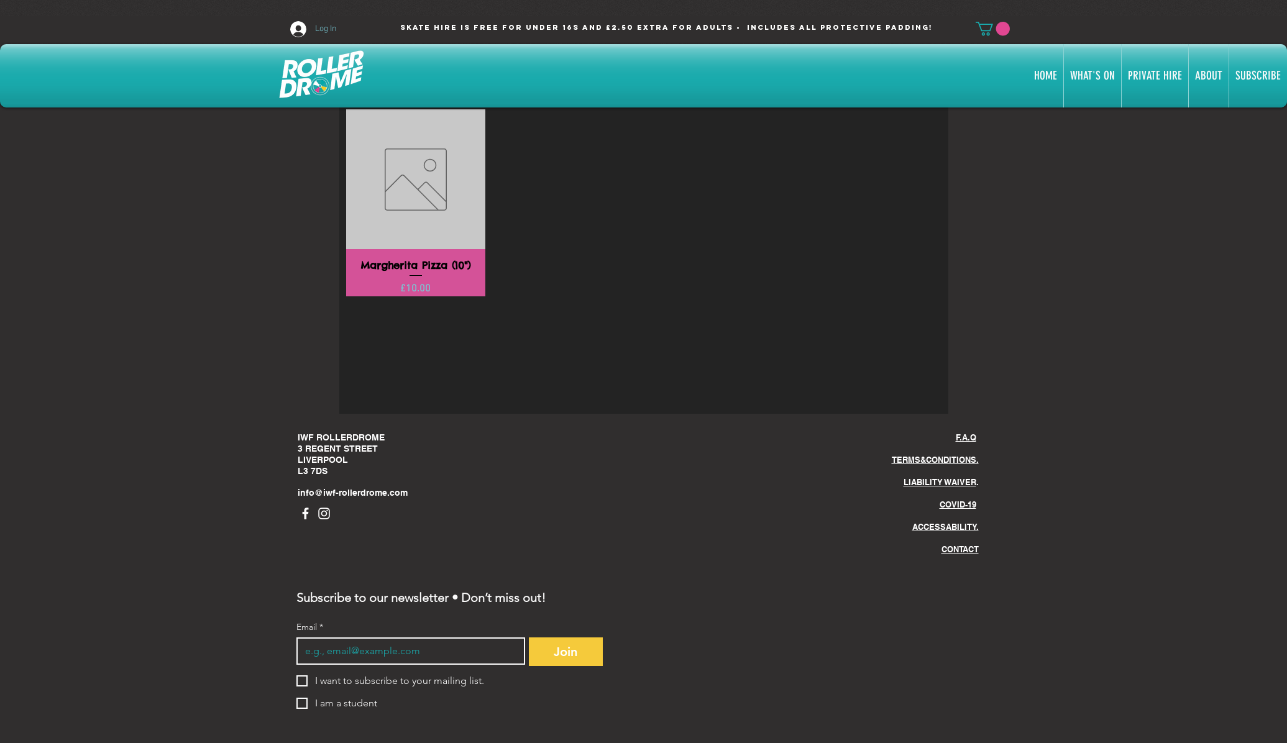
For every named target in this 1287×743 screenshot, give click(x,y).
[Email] (407, 651)
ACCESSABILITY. (945, 527)
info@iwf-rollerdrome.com (353, 493)
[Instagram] (324, 513)
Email (309, 627)
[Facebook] (305, 513)
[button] (993, 28)
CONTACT (960, 549)
